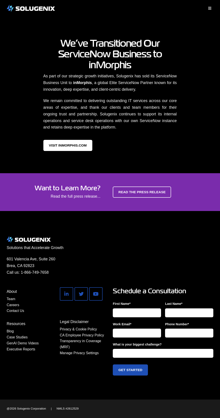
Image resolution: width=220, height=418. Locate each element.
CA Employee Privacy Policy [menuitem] (82, 335)
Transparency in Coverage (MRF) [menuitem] (80, 344)
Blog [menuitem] (10, 331)
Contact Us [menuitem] (15, 311)
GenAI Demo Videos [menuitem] (23, 343)
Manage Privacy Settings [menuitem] (79, 353)
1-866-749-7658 (35, 272)
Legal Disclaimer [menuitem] (74, 322)
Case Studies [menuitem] (17, 337)
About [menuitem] (12, 291)
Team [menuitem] (11, 299)
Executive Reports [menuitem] (21, 349)
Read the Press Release (142, 192)
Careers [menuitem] (13, 305)
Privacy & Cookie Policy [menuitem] (78, 329)
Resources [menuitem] (16, 324)
